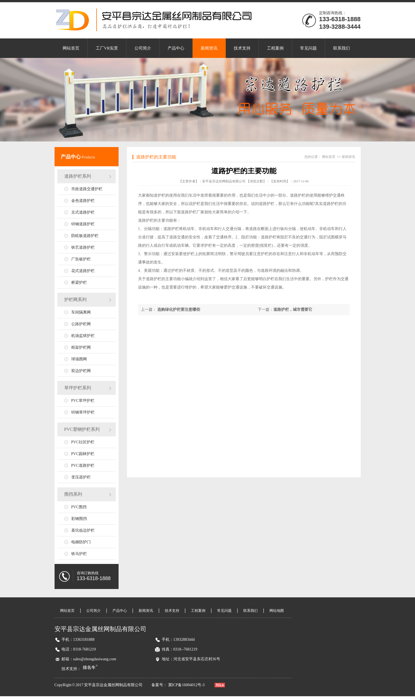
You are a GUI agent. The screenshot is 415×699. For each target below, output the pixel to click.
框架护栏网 (81, 347)
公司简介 (142, 48)
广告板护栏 (81, 259)
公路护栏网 (81, 324)
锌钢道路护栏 (83, 224)
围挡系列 (73, 494)
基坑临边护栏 (83, 530)
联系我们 (341, 48)
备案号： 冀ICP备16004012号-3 (178, 685)
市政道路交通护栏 (86, 189)
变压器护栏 (81, 477)
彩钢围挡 (79, 519)
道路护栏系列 (77, 176)
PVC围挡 (79, 507)
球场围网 (79, 359)
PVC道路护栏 (82, 465)
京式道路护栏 (83, 212)
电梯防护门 (81, 542)
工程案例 (275, 48)
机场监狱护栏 (83, 336)
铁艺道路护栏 (83, 247)
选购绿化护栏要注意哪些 (178, 309)
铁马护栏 (79, 554)
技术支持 (242, 48)
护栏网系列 (75, 299)
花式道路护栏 (83, 271)
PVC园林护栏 (82, 454)
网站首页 (71, 48)
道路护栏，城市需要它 (292, 309)
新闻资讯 (209, 48)
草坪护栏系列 (77, 387)
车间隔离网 (81, 312)
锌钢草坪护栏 (83, 412)
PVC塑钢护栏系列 (82, 429)
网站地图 (276, 610)
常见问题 (308, 48)
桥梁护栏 (79, 282)
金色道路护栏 (83, 201)
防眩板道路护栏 (85, 236)
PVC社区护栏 (82, 442)
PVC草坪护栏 (82, 401)
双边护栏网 (81, 371)
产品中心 (176, 48)
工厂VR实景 (107, 48)
